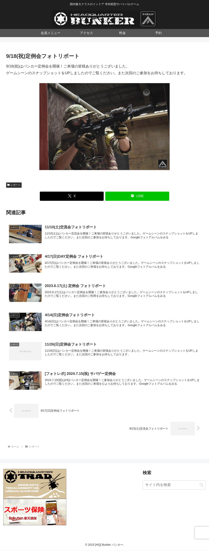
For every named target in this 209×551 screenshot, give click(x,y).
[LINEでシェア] (137, 196)
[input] (174, 485)
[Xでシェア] (72, 196)
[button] (201, 485)
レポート (13, 184)
